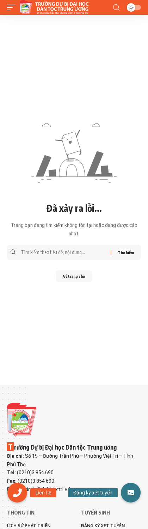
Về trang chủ (74, 276)
